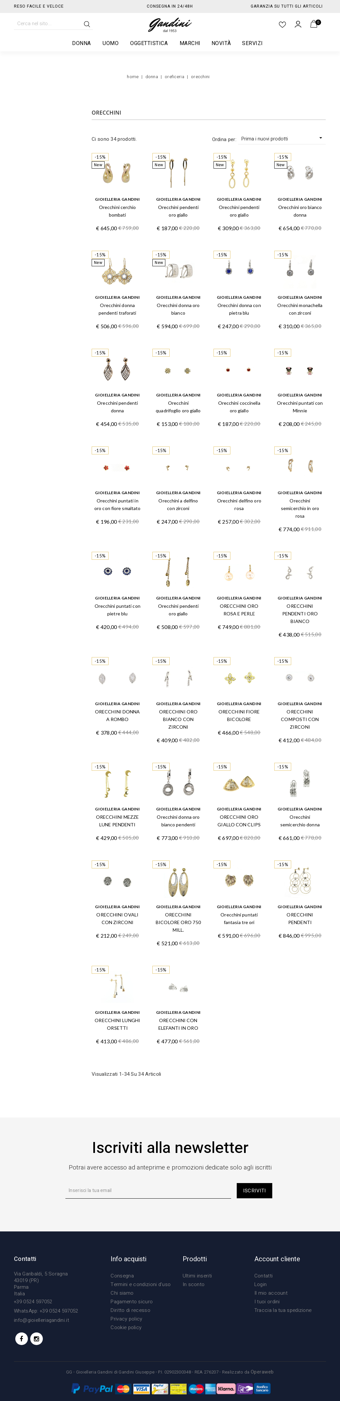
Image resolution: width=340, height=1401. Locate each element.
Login (260, 1284)
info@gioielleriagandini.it (41, 1320)
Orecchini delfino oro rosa (239, 504)
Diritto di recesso (130, 1310)
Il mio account (271, 1293)
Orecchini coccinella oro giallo (239, 406)
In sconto (194, 1284)
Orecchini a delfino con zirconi (178, 504)
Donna (82, 43)
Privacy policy (126, 1319)
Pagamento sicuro (132, 1301)
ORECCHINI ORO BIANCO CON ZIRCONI (178, 719)
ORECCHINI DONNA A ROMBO (117, 715)
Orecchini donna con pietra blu (239, 309)
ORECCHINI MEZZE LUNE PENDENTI (117, 820)
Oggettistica (149, 43)
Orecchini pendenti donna (117, 406)
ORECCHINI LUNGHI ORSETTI (117, 1024)
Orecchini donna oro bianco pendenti (178, 820)
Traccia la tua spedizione (283, 1310)
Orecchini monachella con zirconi (299, 309)
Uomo (111, 43)
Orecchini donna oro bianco (178, 309)
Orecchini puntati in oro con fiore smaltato (117, 504)
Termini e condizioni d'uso (141, 1284)
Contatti (263, 1275)
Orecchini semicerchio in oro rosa (300, 508)
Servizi (252, 43)
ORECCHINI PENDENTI (300, 918)
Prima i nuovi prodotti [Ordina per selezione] (282, 138)
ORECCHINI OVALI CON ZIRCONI (117, 918)
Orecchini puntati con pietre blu (117, 609)
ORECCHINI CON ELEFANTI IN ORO (178, 1024)
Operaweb (262, 1371)
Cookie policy (126, 1327)
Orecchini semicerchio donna (300, 820)
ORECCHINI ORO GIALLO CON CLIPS (239, 820)
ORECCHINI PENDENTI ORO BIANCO (300, 613)
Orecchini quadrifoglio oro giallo (178, 406)
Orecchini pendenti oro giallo (178, 211)
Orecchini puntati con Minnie (300, 406)
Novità (221, 43)
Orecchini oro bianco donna (300, 211)
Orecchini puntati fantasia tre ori (239, 918)
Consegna (122, 1275)
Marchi (190, 43)
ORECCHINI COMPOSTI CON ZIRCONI (300, 719)
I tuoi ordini (267, 1301)
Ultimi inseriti (197, 1275)
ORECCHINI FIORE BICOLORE (239, 715)
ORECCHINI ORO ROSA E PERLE (239, 609)
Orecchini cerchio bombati (117, 211)
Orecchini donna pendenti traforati (117, 309)
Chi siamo (122, 1293)
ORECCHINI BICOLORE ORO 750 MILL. (178, 922)
